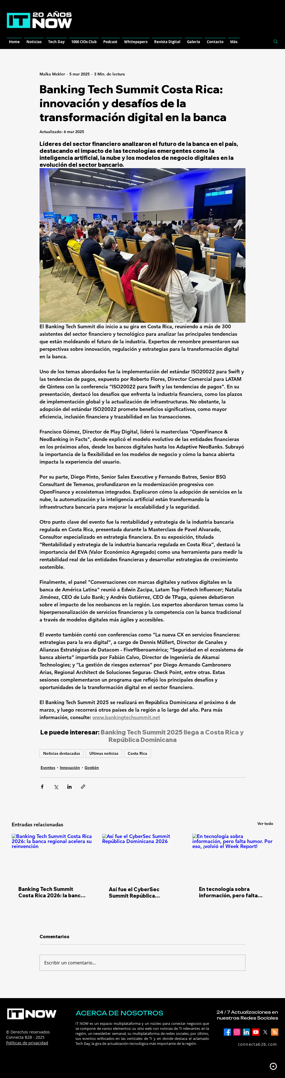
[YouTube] (255, 1032)
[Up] (273, 1066)
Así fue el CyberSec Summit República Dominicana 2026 (134, 892)
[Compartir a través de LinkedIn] (69, 786)
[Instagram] (236, 1032)
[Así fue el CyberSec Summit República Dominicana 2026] (142, 856)
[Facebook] (227, 1032)
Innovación (70, 767)
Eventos (48, 767)
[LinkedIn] (246, 1032)
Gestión (92, 767)
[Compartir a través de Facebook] (42, 786)
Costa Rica (137, 753)
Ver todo (265, 823)
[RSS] (274, 1032)
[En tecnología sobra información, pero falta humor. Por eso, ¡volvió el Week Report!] (232, 856)
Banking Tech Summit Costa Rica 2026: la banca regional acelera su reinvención (51, 892)
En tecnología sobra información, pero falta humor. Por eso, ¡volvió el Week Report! (230, 892)
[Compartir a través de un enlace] (83, 786)
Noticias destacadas (61, 753)
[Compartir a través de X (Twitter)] (55, 786)
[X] (265, 1032)
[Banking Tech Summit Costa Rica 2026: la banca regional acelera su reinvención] (52, 856)
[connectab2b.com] (251, 1044)
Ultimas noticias (103, 753)
